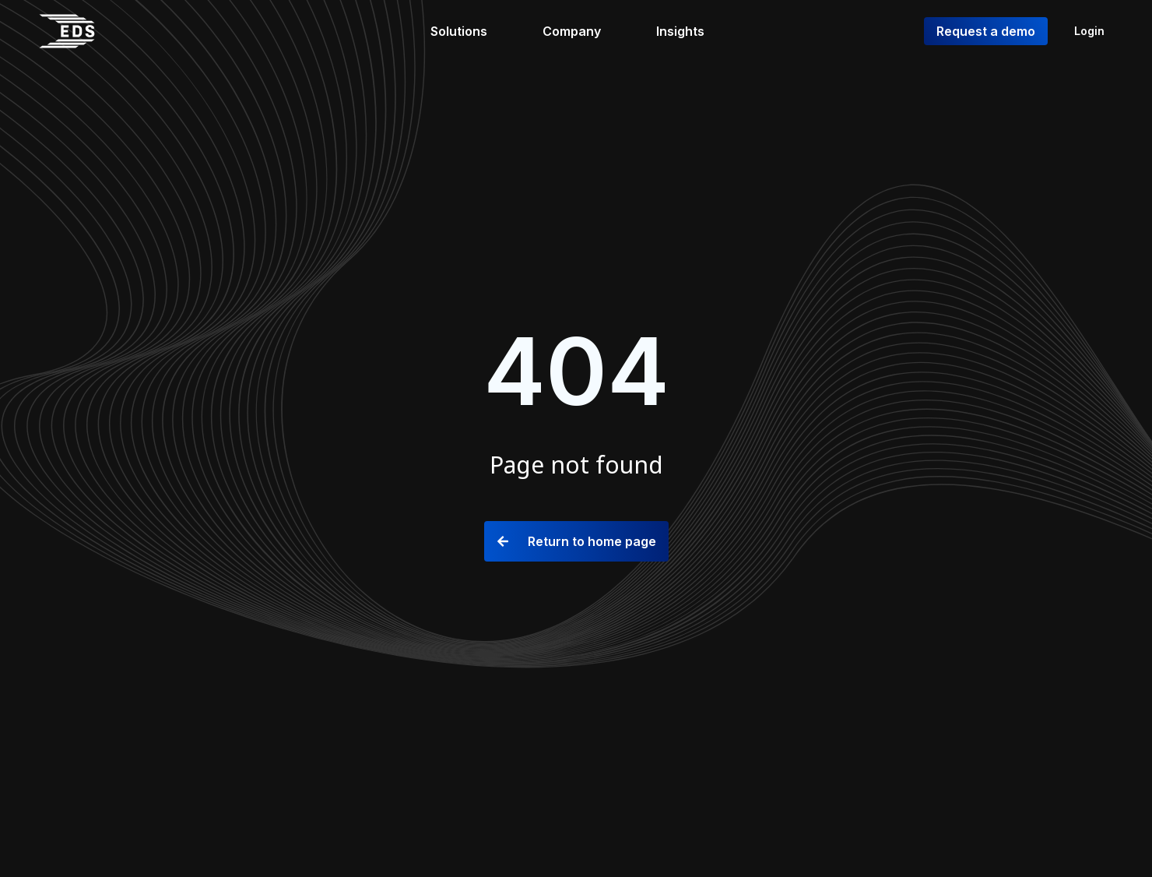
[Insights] (689, 31)
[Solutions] (468, 31)
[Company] (580, 31)
